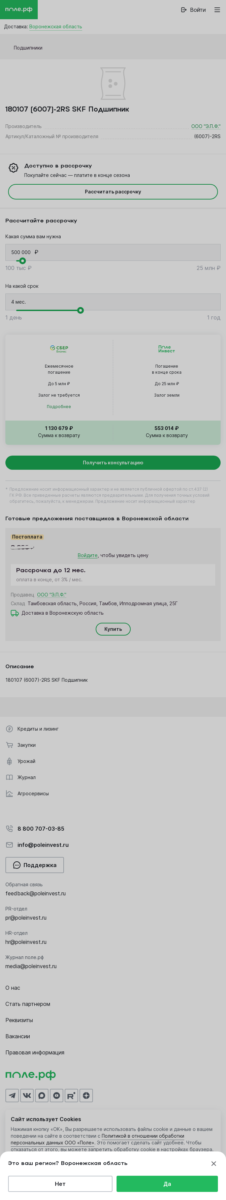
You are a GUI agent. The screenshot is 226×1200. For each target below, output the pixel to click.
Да (167, 1183)
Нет (60, 1183)
